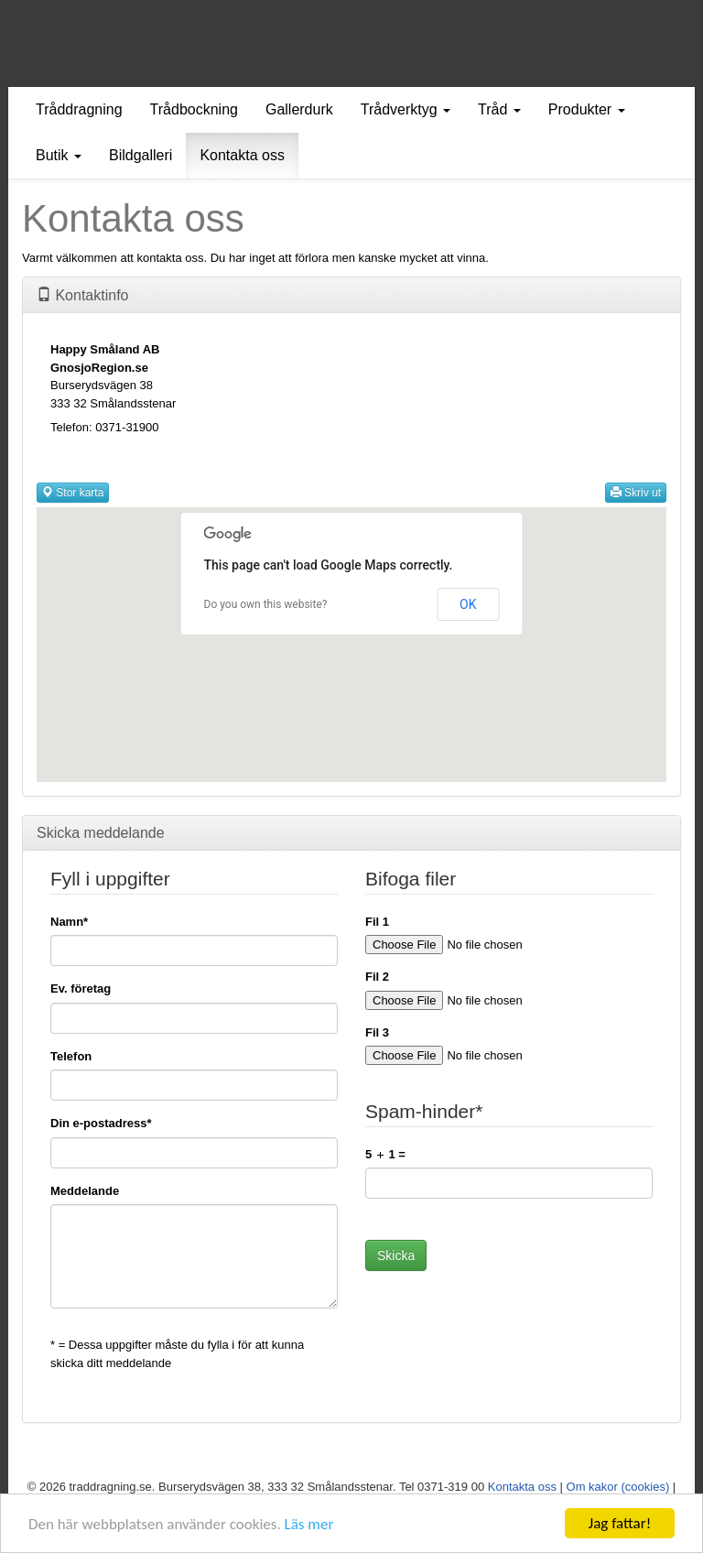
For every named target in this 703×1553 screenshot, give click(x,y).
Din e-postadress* (101, 1123)
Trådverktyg (405, 109)
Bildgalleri (140, 155)
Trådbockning (194, 109)
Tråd (499, 109)
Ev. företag (80, 988)
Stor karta (72, 492)
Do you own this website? (266, 604)
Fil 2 (377, 976)
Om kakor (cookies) (618, 1486)
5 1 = (385, 1154)
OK (468, 604)
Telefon (71, 1056)
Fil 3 (377, 1032)
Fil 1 (377, 922)
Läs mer (309, 1526)
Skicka (396, 1255)
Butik (58, 155)
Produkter (586, 109)
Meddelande (84, 1191)
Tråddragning (79, 109)
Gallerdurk (299, 109)
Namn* (69, 922)
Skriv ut (636, 492)
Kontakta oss (242, 155)
